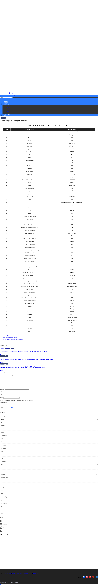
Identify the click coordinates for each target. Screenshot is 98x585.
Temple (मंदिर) (4, 497)
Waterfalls (3, 510)
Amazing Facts (4, 416)
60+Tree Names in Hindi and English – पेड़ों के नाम (12, 339)
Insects (2, 468)
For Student (6, 103)
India (2, 464)
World (2, 513)
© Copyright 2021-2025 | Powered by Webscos (9, 582)
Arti (7, 106)
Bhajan (7, 111)
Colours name (3, 435)
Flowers (2, 442)
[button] (0, 96)
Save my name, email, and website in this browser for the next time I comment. (17, 400)
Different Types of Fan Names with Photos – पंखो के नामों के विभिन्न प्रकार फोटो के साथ (22, 367)
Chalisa (7, 107)
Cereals (2, 429)
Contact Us (35, 573)
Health (2, 455)
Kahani (7, 112)
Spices (2, 487)
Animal (2, 419)
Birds (2, 422)
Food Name (3, 445)
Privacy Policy (20, 573)
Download (31, 573)
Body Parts (3, 425)
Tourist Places (4, 503)
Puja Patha (3, 480)
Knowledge (8, 348)
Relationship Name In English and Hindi (14, 121)
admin (2, 355)
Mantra (7, 109)
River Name (3, 484)
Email (1, 394)
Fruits (2, 451)
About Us (4, 573)
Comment (2, 389)
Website (1, 397)
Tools (12, 348)
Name (1, 391)
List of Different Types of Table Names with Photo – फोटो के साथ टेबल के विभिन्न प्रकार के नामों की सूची (26, 359)
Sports (2, 490)
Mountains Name (4, 477)
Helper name (3, 458)
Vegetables (3, 506)
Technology (3, 493)
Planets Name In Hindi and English (9, 337)
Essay (5, 115)
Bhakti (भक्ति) (6, 104)
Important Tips (4, 461)
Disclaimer (26, 573)
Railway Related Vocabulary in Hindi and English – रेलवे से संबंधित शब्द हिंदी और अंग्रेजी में (24, 352)
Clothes (2, 432)
